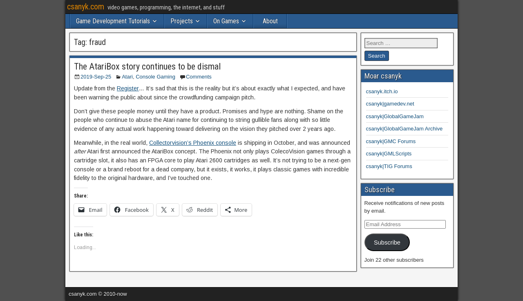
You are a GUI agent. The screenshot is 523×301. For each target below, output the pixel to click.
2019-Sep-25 (95, 77)
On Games (226, 21)
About (270, 21)
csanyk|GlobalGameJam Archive (404, 129)
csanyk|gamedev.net (390, 104)
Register (128, 88)
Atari (127, 77)
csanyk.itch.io (382, 91)
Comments (199, 77)
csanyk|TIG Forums (389, 166)
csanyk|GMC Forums (391, 141)
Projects (181, 21)
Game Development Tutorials (113, 21)
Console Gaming (155, 77)
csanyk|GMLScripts (389, 153)
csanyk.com (85, 6)
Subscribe (387, 242)
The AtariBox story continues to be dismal (147, 66)
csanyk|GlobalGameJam (395, 116)
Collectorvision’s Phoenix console (192, 142)
